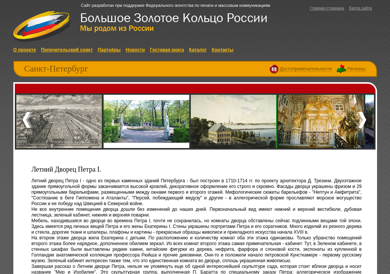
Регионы (356, 69)
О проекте (24, 50)
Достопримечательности (305, 69)
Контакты (222, 50)
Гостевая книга (167, 50)
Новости (135, 50)
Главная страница (327, 8)
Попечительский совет (67, 50)
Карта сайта (360, 8)
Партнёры (109, 50)
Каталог (198, 50)
